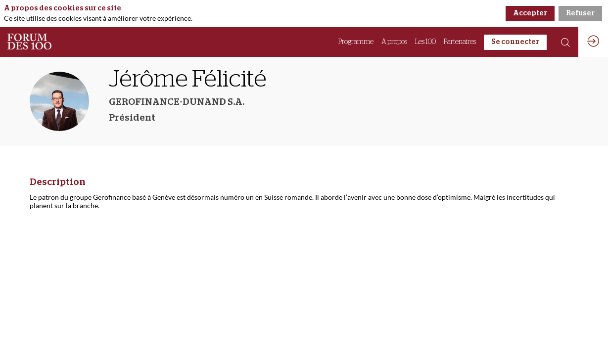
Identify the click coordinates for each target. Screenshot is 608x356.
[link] (356, 42)
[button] (515, 42)
